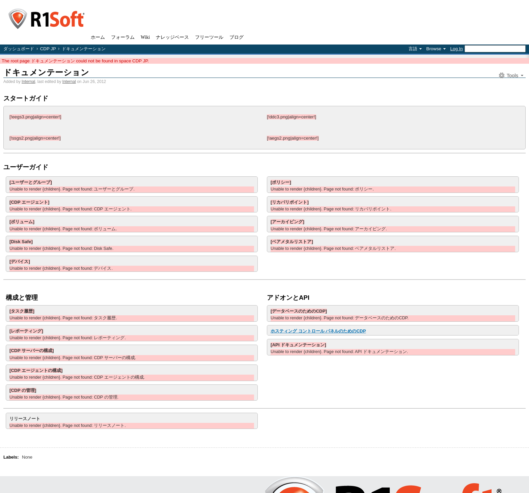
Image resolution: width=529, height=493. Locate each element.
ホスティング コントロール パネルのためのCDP (318, 331)
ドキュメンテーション (46, 72)
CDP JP (48, 48)
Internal (28, 81)
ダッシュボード (18, 48)
